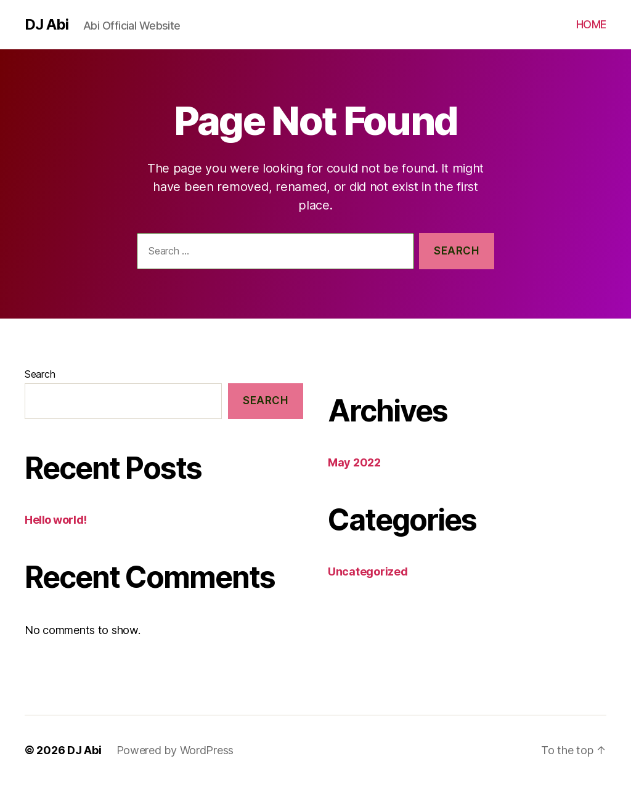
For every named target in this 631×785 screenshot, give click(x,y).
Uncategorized (368, 571)
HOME (591, 24)
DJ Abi (46, 24)
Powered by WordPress (175, 750)
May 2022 (354, 462)
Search (40, 374)
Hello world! (56, 519)
